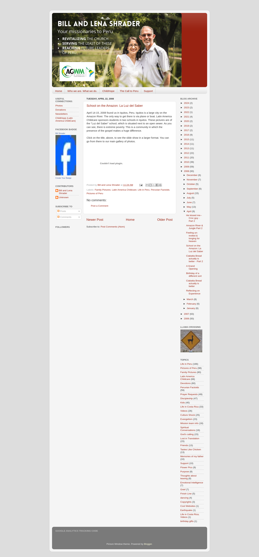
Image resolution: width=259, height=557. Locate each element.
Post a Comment (99, 206)
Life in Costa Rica (189, 406)
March (190, 299)
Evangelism (186, 419)
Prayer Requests (189, 394)
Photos (59, 105)
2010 (187, 162)
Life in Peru (144, 189)
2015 (187, 139)
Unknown (64, 197)
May (189, 207)
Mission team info (189, 423)
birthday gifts (187, 521)
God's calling (187, 434)
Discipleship (186, 398)
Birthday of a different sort (194, 274)
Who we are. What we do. (82, 90)
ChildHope (108, 90)
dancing (184, 497)
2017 (187, 130)
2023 (187, 107)
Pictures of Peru (95, 193)
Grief (182, 489)
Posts (61, 211)
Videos (183, 411)
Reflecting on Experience (193, 292)
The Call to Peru (129, 90)
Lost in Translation (189, 438)
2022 (187, 112)
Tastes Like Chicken (190, 449)
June (189, 202)
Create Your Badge (63, 178)
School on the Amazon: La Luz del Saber (115, 105)
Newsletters (61, 114)
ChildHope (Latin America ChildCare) (65, 119)
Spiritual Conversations (187, 428)
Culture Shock (187, 415)
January (191, 308)
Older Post (164, 219)
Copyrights (186, 502)
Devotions (185, 383)
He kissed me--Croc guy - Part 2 (194, 218)
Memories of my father (192, 456)
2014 (187, 144)
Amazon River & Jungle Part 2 (194, 227)
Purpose (184, 471)
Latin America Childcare (124, 189)
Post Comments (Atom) (113, 226)
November (192, 179)
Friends (184, 445)
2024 (187, 103)
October (191, 184)
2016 (187, 134)
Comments (64, 217)
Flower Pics (186, 467)
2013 (187, 148)
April (189, 211)
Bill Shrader (60, 133)
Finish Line (186, 493)
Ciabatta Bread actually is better (194, 283)
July (189, 197)
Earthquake (186, 510)
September (193, 188)
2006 (187, 318)
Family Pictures (103, 189)
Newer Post (95, 219)
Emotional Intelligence (191, 482)
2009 (187, 166)
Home (58, 90)
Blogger (148, 544)
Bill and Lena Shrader (65, 192)
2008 (187, 171)
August (191, 193)
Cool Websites (187, 506)
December (192, 175)
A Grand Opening (191, 267)
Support (148, 90)
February (192, 303)
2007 (187, 314)
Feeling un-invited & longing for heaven (193, 236)
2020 (187, 121)
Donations (60, 109)
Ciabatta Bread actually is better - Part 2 (194, 259)
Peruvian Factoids (160, 189)
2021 (187, 116)
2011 (187, 157)
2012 (187, 153)
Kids (182, 402)
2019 (187, 126)
